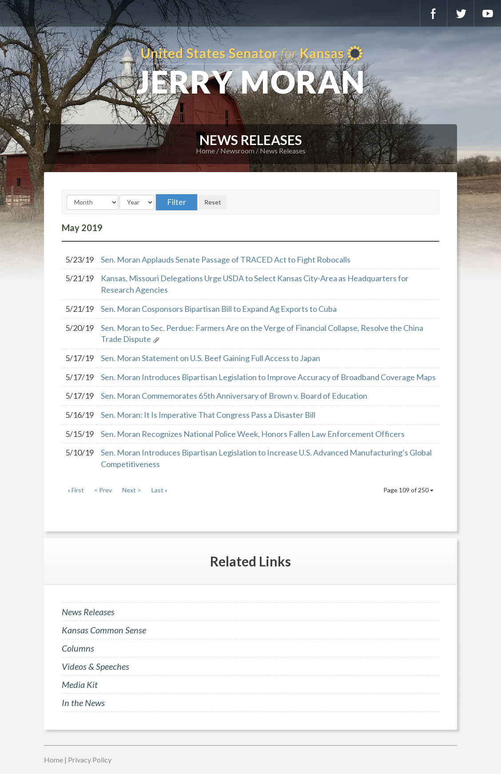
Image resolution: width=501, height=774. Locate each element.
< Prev (103, 490)
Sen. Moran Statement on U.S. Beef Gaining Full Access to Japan (210, 358)
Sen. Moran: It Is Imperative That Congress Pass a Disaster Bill (208, 415)
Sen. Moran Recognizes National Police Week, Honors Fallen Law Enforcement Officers (253, 434)
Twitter (460, 13)
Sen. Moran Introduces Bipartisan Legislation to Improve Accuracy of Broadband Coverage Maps (268, 377)
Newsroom (237, 150)
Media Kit (80, 684)
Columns (78, 648)
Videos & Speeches (95, 666)
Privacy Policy (89, 759)
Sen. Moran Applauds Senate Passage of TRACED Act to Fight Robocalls (225, 259)
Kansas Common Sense (104, 630)
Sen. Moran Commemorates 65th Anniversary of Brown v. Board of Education (234, 396)
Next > (131, 490)
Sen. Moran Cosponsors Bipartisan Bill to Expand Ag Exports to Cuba (219, 309)
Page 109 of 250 (408, 490)
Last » (159, 490)
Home (205, 150)
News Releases (283, 150)
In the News (83, 702)
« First (76, 490)
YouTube (487, 13)
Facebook (433, 13)
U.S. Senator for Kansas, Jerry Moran (250, 71)
